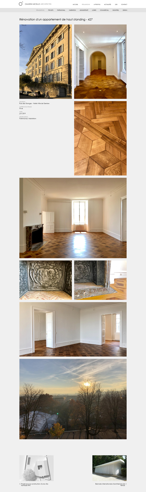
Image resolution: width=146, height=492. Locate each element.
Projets (50, 10)
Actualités (107, 4)
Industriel (116, 10)
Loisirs (94, 10)
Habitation (72, 10)
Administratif (84, 10)
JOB (116, 4)
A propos (97, 4)
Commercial (104, 10)
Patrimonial (61, 10)
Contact (124, 4)
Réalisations (86, 4)
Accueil (75, 4)
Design (125, 10)
